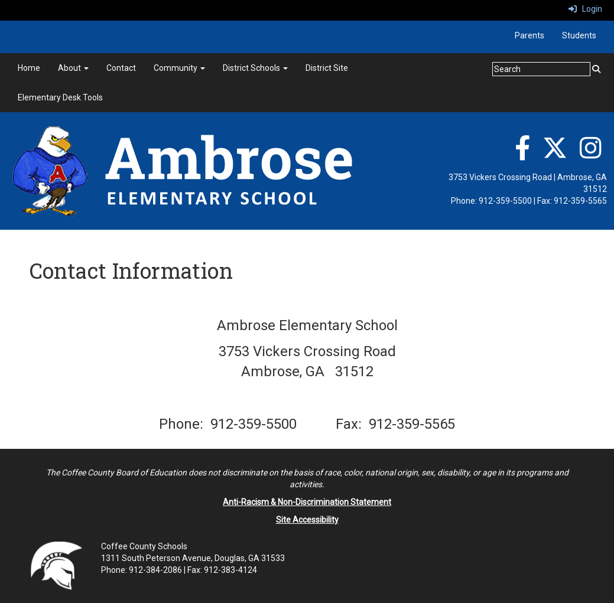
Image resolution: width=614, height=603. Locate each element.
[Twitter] (555, 154)
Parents (529, 35)
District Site (327, 68)
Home (29, 68)
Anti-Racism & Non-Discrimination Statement (307, 502)
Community (179, 68)
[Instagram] (590, 154)
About (73, 68)
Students (579, 35)
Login (585, 9)
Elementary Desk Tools (60, 97)
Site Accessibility (307, 519)
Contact (121, 68)
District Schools (255, 68)
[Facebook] (522, 154)
